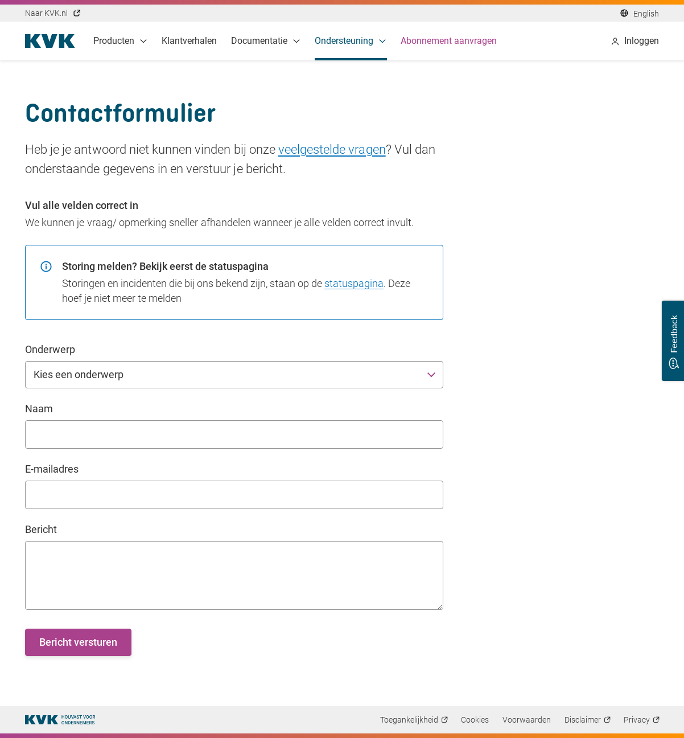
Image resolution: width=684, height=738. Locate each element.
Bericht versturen (78, 642)
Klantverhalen (189, 40)
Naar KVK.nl (53, 13)
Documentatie (266, 40)
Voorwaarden (526, 719)
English (646, 13)
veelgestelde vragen (332, 149)
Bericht (41, 529)
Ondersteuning (351, 40)
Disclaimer (582, 719)
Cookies (475, 719)
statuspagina (354, 283)
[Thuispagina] (60, 719)
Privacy (637, 719)
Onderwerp (50, 349)
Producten (120, 40)
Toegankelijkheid (409, 719)
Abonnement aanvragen (449, 40)
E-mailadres (52, 469)
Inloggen (635, 40)
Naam (39, 409)
